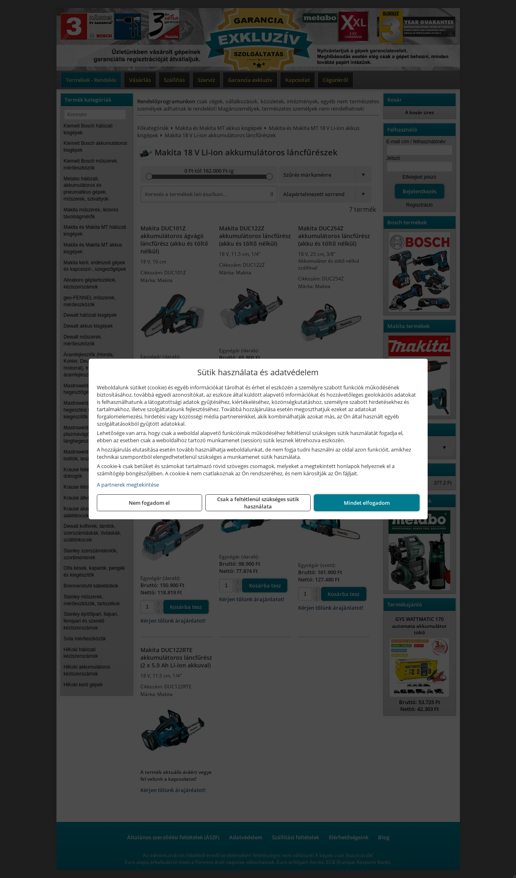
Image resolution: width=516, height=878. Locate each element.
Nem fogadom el (149, 502)
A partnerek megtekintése (128, 484)
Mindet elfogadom (367, 502)
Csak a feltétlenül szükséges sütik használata (258, 502)
